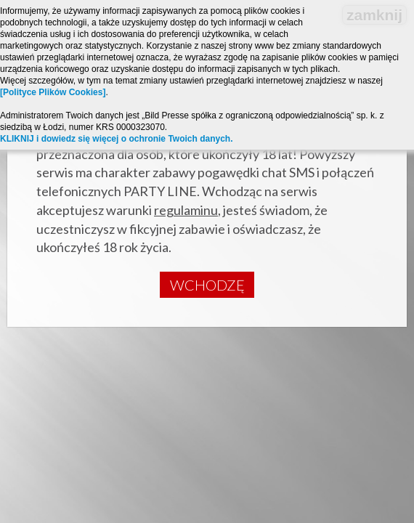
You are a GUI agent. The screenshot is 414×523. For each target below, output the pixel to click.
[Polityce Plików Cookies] (52, 92)
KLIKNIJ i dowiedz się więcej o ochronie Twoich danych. (116, 139)
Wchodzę (207, 284)
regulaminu (186, 210)
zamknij (374, 15)
